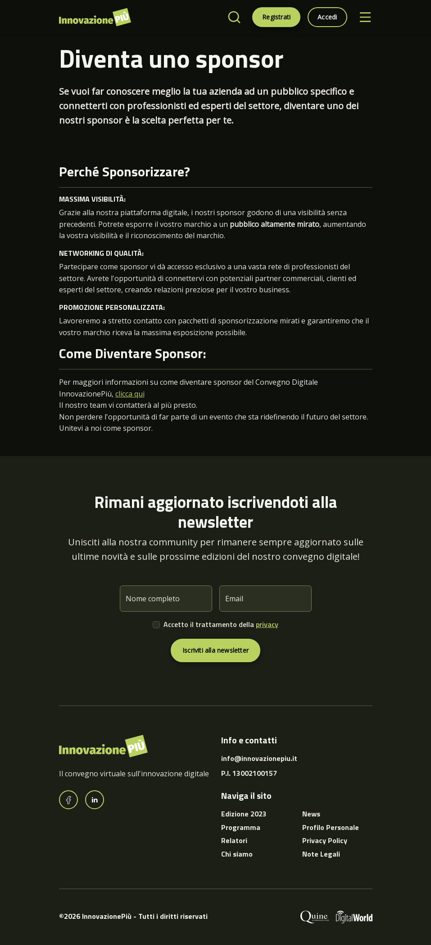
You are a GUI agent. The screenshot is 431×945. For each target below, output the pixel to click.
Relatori (234, 840)
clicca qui (130, 394)
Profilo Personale (330, 827)
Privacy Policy (324, 840)
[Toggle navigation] (365, 17)
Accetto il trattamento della (220, 624)
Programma (240, 827)
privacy (267, 624)
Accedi (327, 17)
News (311, 813)
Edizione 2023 (244, 813)
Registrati (276, 17)
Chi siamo (237, 853)
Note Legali (321, 853)
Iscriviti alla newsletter (215, 650)
